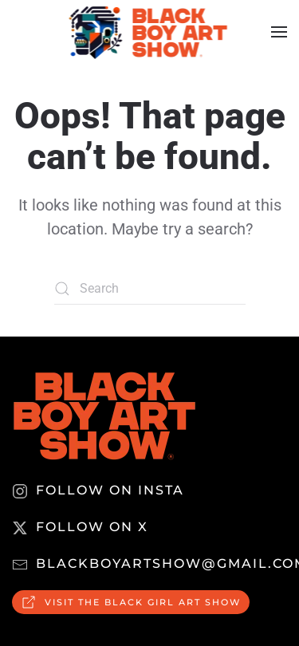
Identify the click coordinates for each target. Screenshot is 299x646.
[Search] (150, 289)
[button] (279, 32)
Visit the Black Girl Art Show (131, 602)
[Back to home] (149, 32)
